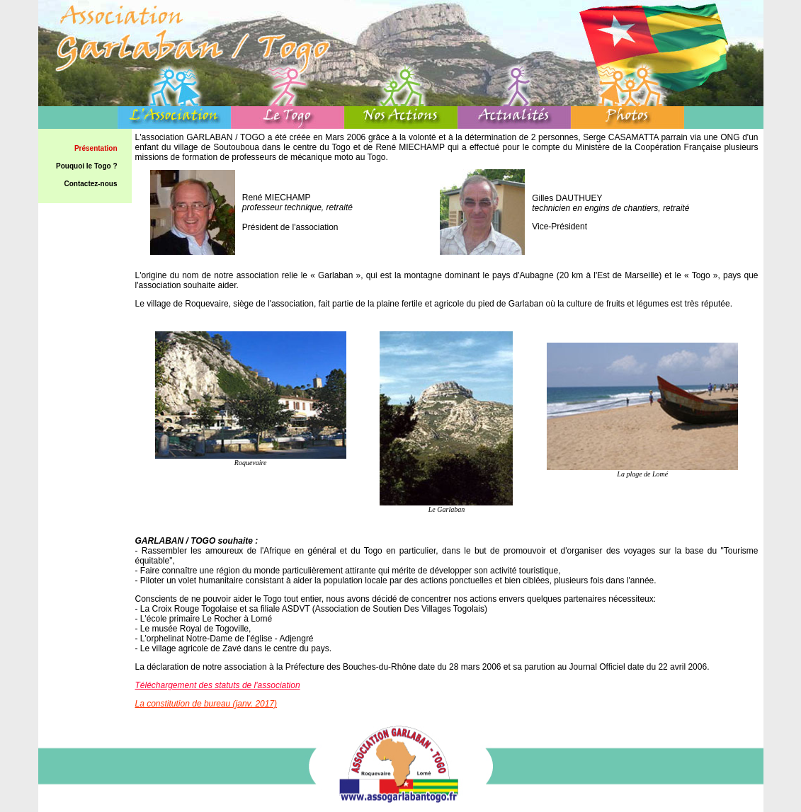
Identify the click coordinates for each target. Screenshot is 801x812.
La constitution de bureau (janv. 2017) (206, 704)
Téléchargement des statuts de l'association (217, 685)
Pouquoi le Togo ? (86, 166)
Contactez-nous (91, 184)
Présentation (96, 148)
